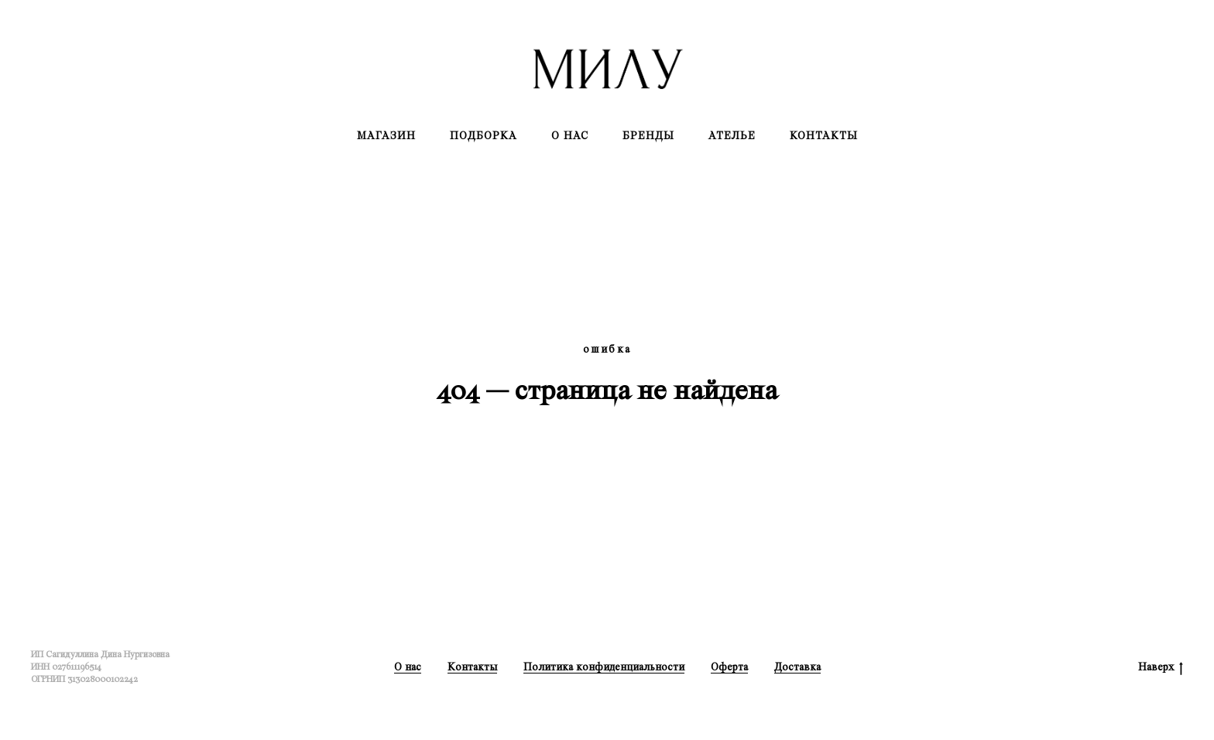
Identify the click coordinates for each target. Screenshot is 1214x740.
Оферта (729, 667)
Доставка (797, 667)
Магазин (386, 135)
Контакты (824, 135)
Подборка (483, 135)
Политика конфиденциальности (603, 667)
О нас (569, 135)
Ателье (732, 135)
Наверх (1160, 667)
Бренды (648, 135)
